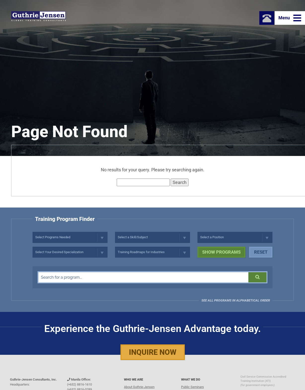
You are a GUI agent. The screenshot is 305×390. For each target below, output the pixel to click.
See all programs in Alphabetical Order (235, 300)
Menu (289, 18)
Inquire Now (152, 352)
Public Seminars (192, 387)
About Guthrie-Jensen (139, 387)
